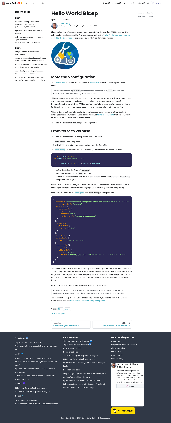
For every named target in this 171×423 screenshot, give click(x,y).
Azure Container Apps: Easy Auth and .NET (33, 358)
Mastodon (129, 3)
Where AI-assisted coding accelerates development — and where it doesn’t (30, 59)
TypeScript (21, 338)
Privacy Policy (117, 358)
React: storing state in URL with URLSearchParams (36, 404)
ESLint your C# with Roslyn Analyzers (31, 388)
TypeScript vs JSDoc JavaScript (29, 342)
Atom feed (116, 355)
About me (115, 341)
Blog (35, 3)
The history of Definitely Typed (77, 341)
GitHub (106, 3)
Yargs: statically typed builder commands (27, 53)
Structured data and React (26, 400)
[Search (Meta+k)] (160, 3)
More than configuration (145, 13)
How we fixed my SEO (72, 348)
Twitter (141, 3)
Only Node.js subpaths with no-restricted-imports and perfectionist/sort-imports (27, 24)
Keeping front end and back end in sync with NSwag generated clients (31, 65)
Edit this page (58, 313)
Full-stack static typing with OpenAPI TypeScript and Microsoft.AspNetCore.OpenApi (29, 39)
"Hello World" (60, 83)
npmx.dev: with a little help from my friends (29, 32)
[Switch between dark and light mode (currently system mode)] (148, 3)
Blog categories (118, 348)
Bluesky (116, 3)
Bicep (60, 309)
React (19, 396)
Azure (67, 309)
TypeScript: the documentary (77, 344)
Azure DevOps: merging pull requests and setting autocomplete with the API (30, 78)
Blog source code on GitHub (124, 344)
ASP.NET (20, 383)
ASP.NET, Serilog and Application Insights (32, 391)
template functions (105, 115)
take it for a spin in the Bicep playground (87, 300)
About (28, 3)
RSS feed (116, 351)
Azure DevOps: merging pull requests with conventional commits (29, 72)
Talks (42, 3)
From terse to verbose (145, 16)
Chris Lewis (95, 83)
